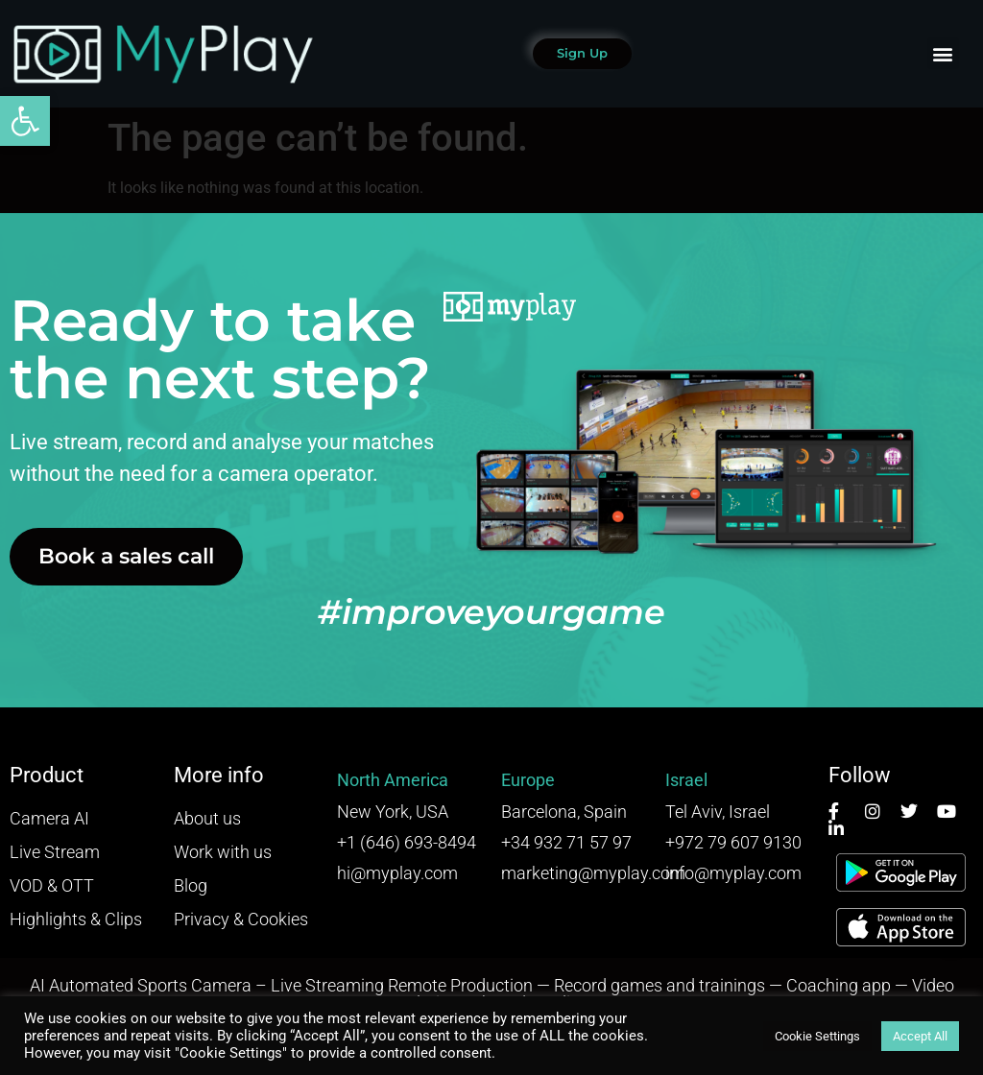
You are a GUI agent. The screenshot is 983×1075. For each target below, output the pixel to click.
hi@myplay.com (397, 873)
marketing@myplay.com (593, 873)
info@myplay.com (733, 873)
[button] (25, 121)
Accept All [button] (920, 1036)
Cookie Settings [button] (817, 1036)
